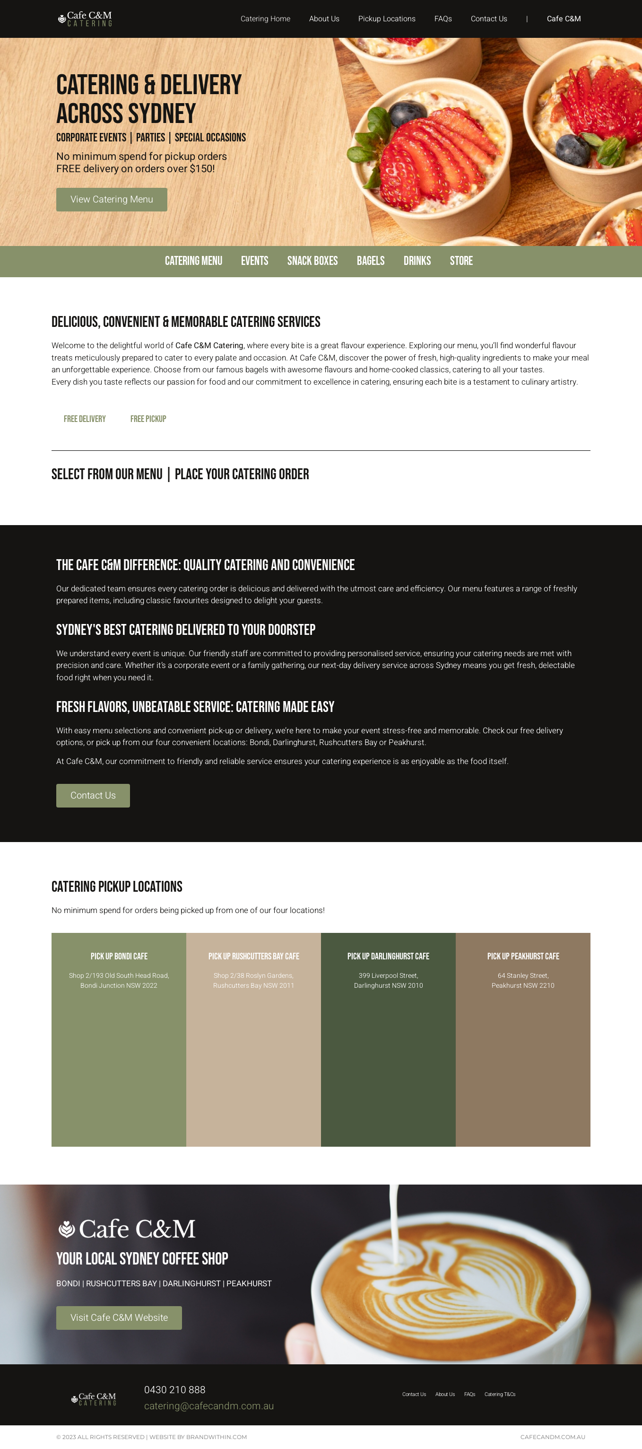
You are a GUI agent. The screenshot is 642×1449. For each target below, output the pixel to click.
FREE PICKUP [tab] (148, 419)
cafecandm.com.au (553, 1436)
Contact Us (489, 19)
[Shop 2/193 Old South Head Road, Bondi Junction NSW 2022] (119, 1071)
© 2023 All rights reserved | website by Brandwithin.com (151, 1436)
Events (255, 261)
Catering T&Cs (500, 1394)
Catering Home (265, 19)
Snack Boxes (312, 261)
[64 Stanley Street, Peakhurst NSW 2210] (523, 1071)
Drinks (417, 261)
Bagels (371, 261)
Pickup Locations (387, 19)
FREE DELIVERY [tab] (85, 419)
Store (461, 261)
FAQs (443, 19)
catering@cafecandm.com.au (210, 1406)
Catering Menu (193, 261)
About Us (324, 19)
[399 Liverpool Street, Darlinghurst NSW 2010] (388, 1071)
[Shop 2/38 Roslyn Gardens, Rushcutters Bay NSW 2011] (253, 1071)
